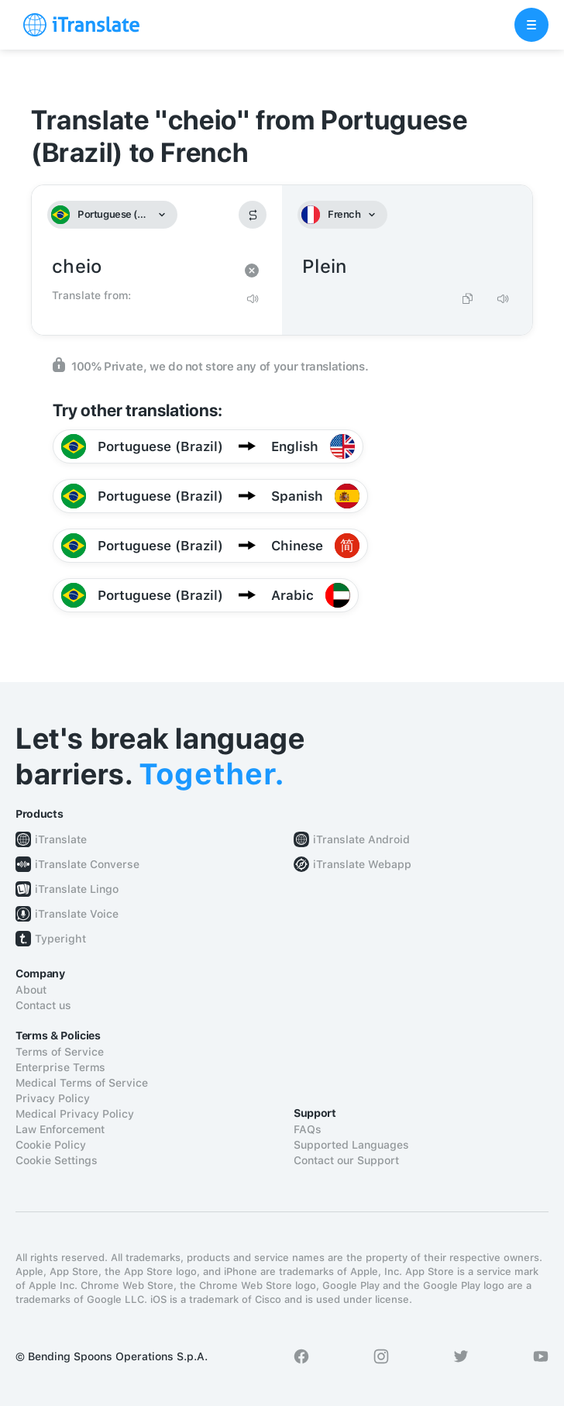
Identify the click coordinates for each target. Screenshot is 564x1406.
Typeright (60, 938)
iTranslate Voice (77, 914)
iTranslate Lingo (77, 889)
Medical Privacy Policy (74, 1114)
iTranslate (61, 839)
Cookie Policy (50, 1145)
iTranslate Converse (87, 864)
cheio (141, 267)
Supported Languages (351, 1145)
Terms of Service (59, 1052)
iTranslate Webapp (362, 864)
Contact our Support (346, 1160)
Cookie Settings (56, 1160)
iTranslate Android (361, 839)
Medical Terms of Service (81, 1083)
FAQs (308, 1129)
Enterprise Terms (60, 1067)
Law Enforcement (60, 1129)
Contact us (43, 1005)
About (30, 990)
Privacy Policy (52, 1098)
